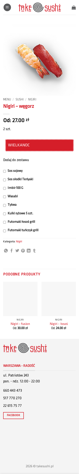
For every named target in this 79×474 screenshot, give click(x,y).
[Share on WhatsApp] (6, 251)
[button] (7, 7)
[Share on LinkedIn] (29, 251)
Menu (7, 99)
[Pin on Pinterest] (23, 251)
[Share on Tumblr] (34, 251)
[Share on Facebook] (11, 251)
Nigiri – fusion (20, 324)
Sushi (20, 99)
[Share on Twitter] (17, 251)
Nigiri (32, 99)
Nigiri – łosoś (59, 324)
